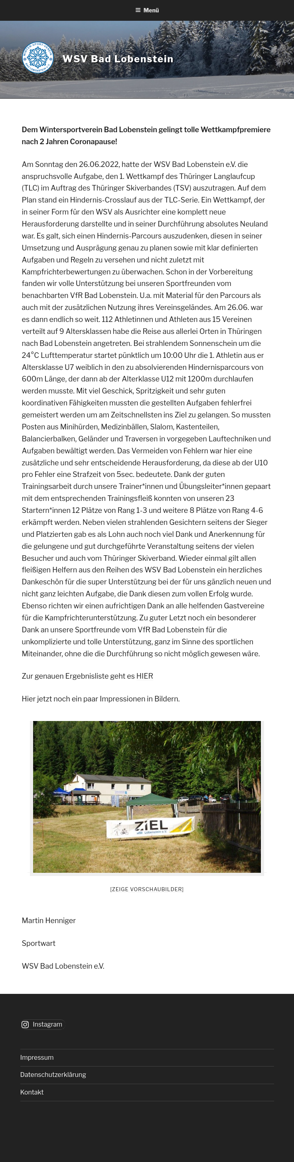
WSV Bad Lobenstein (118, 59)
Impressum (37, 1057)
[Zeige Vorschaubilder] (147, 889)
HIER (144, 676)
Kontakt (32, 1092)
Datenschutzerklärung (53, 1075)
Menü (147, 10)
